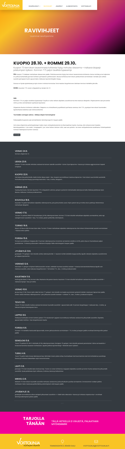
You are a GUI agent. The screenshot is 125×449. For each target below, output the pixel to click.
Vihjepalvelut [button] (34, 6)
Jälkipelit (59, 6)
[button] (62, 403)
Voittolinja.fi (86, 6)
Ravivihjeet (48, 6)
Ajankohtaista (71, 6)
